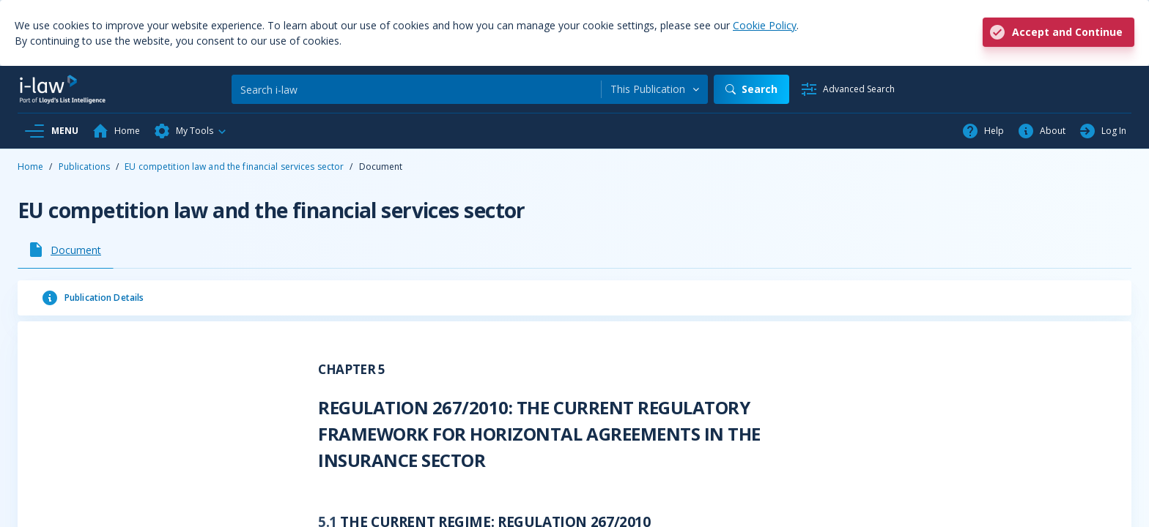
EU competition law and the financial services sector (234, 166)
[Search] (416, 89)
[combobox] (655, 89)
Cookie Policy (765, 25)
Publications (84, 166)
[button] (190, 131)
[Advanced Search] (847, 89)
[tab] (66, 250)
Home (30, 166)
